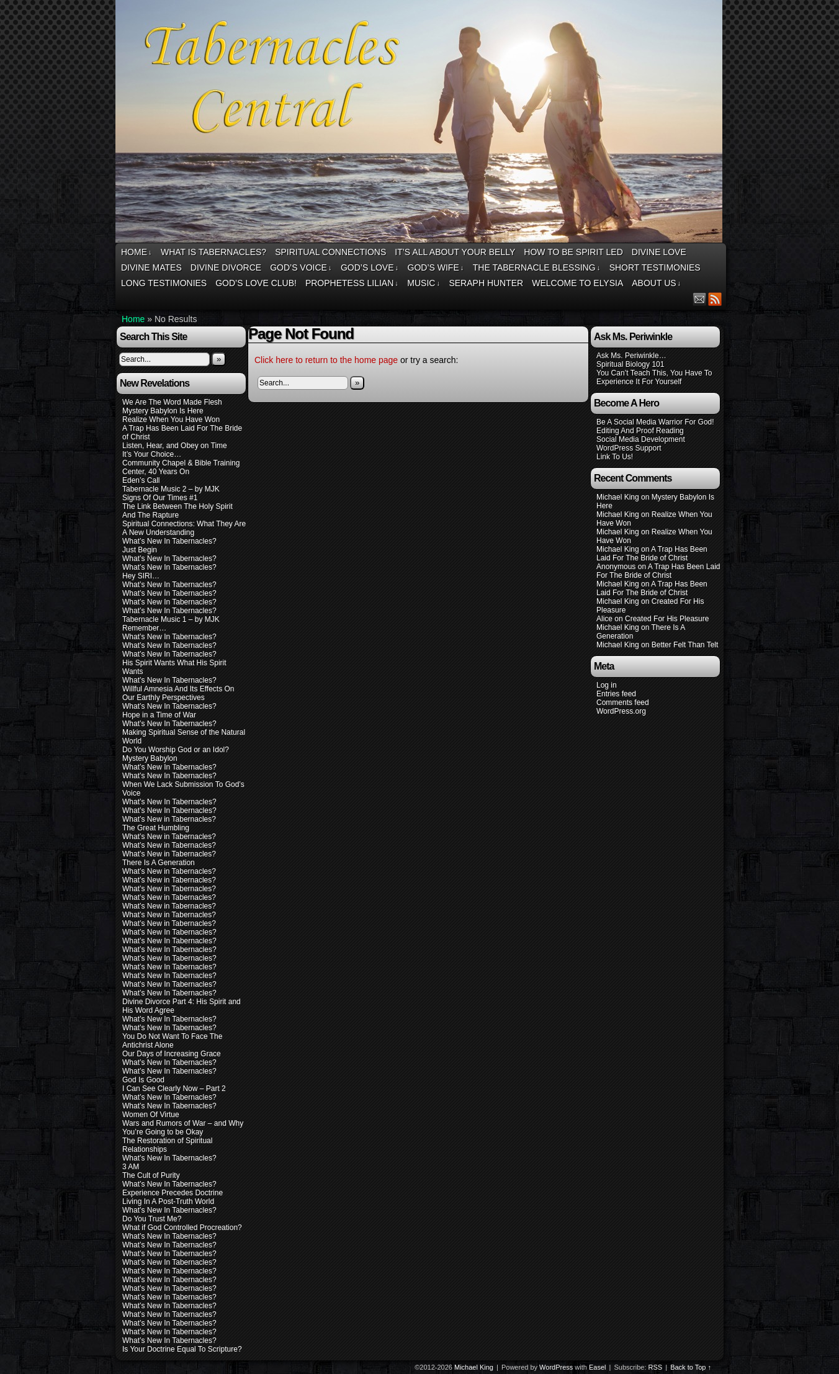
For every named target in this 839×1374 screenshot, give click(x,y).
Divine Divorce (226, 267)
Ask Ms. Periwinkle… (631, 355)
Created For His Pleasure (667, 618)
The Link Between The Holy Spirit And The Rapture (177, 510)
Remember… (144, 628)
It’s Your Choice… (151, 454)
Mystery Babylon (149, 758)
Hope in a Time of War (159, 715)
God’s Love (369, 268)
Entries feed (616, 693)
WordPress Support (629, 448)
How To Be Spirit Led (573, 252)
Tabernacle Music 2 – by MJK (171, 489)
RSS (715, 299)
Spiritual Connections (330, 252)
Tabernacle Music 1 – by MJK (171, 619)
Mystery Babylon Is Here (163, 410)
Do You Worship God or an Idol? (175, 749)
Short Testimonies (655, 267)
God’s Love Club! (256, 283)
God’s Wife (436, 268)
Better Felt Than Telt (685, 644)
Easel (597, 1367)
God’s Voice (300, 268)
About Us (656, 283)
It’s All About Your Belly (455, 252)
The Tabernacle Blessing (536, 268)
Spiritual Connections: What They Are (184, 523)
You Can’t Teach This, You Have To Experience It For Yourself (654, 377)
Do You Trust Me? (151, 1219)
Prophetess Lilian (351, 283)
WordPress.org (621, 711)
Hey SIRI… (140, 576)
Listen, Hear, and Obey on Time (174, 445)
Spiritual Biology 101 (630, 364)
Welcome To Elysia (577, 283)
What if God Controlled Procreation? (182, 1227)
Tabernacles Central (420, 123)
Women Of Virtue (150, 1114)
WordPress (556, 1367)
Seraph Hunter (486, 283)
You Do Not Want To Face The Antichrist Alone (172, 1040)
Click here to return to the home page (326, 360)
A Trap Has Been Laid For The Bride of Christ (651, 553)
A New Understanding (158, 532)
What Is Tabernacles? (213, 252)
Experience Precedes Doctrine (172, 1192)
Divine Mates (151, 267)
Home (136, 252)
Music (423, 283)
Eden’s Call (140, 480)
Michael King (473, 1367)
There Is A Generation (158, 862)
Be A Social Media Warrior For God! (655, 422)
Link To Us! (614, 456)
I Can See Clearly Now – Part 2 (174, 1088)
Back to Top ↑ (690, 1367)
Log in (606, 685)
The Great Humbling (155, 828)
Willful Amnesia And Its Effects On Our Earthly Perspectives (178, 693)
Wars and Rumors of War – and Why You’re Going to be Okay (182, 1127)
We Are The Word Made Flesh (172, 402)
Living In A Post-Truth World (168, 1201)
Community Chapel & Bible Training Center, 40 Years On (181, 467)
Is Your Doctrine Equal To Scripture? (182, 1349)
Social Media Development (640, 439)
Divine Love (659, 252)
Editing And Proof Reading (640, 430)
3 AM (130, 1166)
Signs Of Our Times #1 (159, 497)
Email (699, 299)
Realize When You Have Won (171, 419)
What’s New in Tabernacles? (169, 819)
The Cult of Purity (151, 1175)
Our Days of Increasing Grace (171, 1053)
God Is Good (143, 1079)
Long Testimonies (164, 283)
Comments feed (622, 702)
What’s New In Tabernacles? (169, 541)
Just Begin (139, 550)
